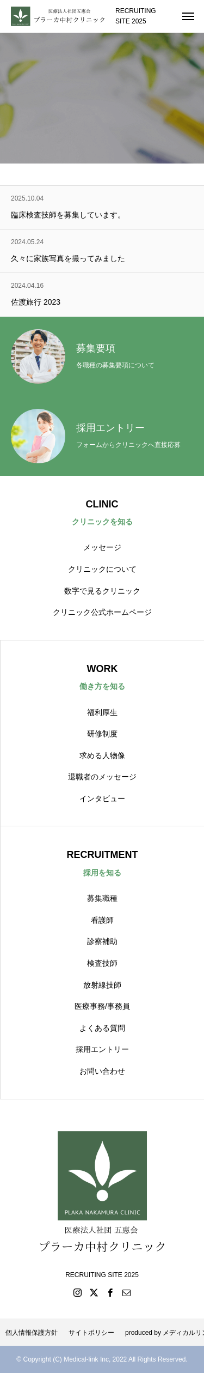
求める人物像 (102, 755)
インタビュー (102, 798)
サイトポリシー (91, 1332)
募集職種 (102, 898)
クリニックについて (102, 569)
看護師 (102, 920)
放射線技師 (102, 985)
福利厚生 (102, 712)
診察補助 (102, 941)
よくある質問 (102, 1028)
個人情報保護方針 (31, 1332)
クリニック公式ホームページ (102, 612)
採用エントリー (102, 1049)
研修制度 (102, 733)
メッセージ (102, 547)
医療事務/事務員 (102, 1006)
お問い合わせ (102, 1071)
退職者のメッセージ (102, 776)
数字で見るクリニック (102, 590)
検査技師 (102, 963)
